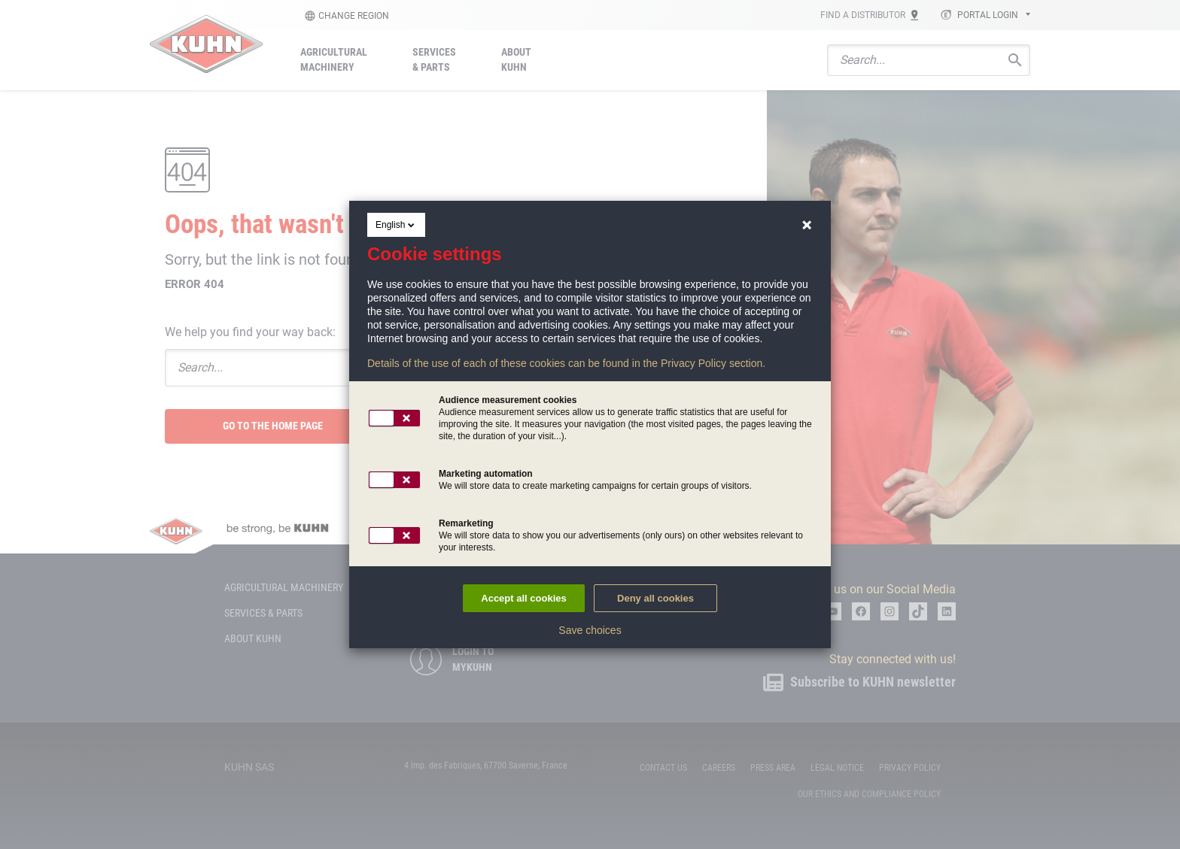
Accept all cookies (523, 598)
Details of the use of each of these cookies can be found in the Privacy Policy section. (566, 363)
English (396, 225)
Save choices (589, 630)
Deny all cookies (655, 598)
